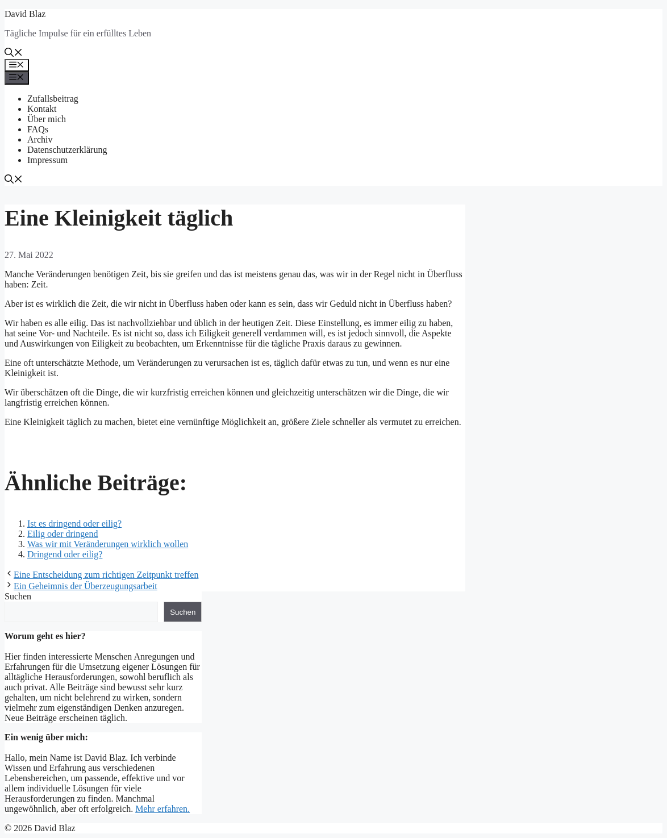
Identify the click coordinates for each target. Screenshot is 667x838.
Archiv (39, 139)
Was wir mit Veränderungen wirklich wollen (107, 544)
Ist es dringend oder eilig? (74, 523)
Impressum (47, 160)
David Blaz (25, 14)
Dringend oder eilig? (64, 554)
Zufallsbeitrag (52, 98)
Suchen (18, 596)
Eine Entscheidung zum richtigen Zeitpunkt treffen (106, 574)
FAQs (37, 129)
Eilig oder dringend (62, 534)
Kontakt (42, 109)
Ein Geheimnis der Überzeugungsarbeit (85, 586)
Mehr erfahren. (162, 809)
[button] (14, 54)
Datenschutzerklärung (67, 150)
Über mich (46, 119)
